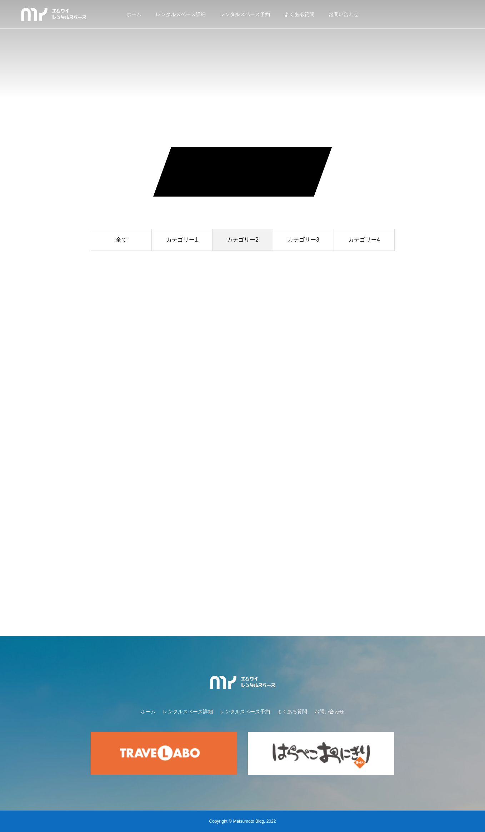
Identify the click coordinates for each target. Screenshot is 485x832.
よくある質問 (299, 14)
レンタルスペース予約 (245, 14)
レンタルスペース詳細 (181, 14)
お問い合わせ (344, 14)
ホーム (133, 14)
